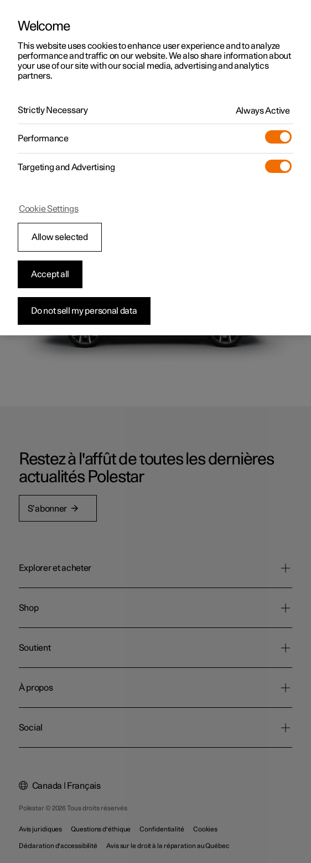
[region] (155, 167)
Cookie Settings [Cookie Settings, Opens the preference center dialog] (49, 209)
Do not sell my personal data (84, 311)
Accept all (50, 274)
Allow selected (60, 237)
